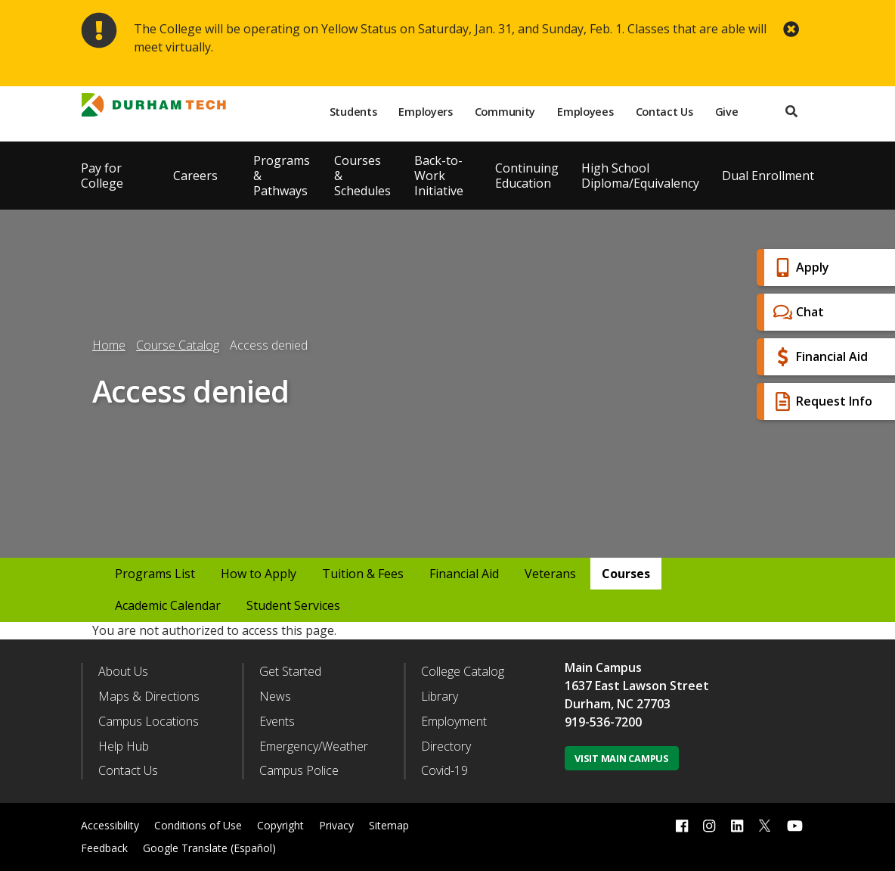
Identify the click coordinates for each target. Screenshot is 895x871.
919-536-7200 (603, 722)
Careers (195, 175)
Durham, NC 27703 (617, 703)
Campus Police (299, 770)
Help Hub (123, 746)
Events (277, 721)
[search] (791, 111)
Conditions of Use (198, 825)
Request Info (821, 401)
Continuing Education (527, 175)
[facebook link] (681, 826)
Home (108, 345)
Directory (446, 746)
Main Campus (603, 667)
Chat (797, 312)
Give (727, 111)
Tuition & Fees (363, 573)
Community (505, 111)
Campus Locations (148, 721)
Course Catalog (177, 345)
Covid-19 (444, 770)
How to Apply (258, 573)
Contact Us (664, 111)
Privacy (336, 825)
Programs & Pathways (281, 175)
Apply (799, 267)
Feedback (104, 848)
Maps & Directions (149, 696)
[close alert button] (791, 29)
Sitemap (389, 825)
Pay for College (102, 175)
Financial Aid (819, 357)
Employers (425, 111)
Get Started (290, 671)
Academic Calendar (168, 605)
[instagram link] (709, 826)
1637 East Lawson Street (637, 685)
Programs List (155, 573)
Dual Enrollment (768, 175)
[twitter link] (765, 824)
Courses (626, 573)
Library (439, 696)
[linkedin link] (737, 826)
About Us (123, 671)
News (275, 696)
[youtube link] (794, 826)
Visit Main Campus (621, 758)
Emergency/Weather (313, 746)
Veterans (550, 573)
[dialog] (849, 825)
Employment (454, 721)
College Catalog (462, 671)
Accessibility (110, 825)
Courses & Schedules (362, 175)
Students (353, 111)
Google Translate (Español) (209, 848)
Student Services (293, 605)
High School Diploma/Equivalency (640, 175)
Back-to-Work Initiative (438, 175)
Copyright (280, 825)
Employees (585, 111)
